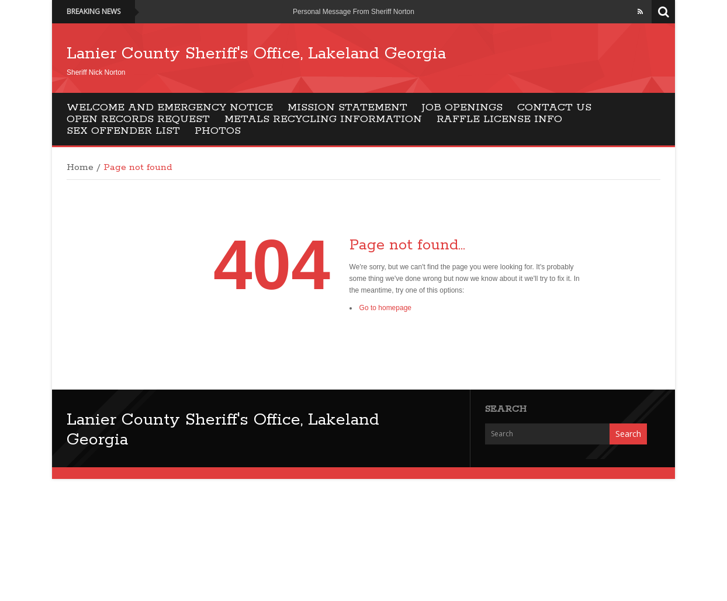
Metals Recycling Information (323, 119)
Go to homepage (385, 308)
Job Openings (462, 107)
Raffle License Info (499, 119)
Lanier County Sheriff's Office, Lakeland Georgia (256, 53)
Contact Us (554, 107)
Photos (218, 131)
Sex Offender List (123, 131)
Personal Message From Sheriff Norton (353, 12)
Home (80, 167)
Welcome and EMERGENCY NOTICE (170, 107)
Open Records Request (138, 119)
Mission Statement (347, 107)
